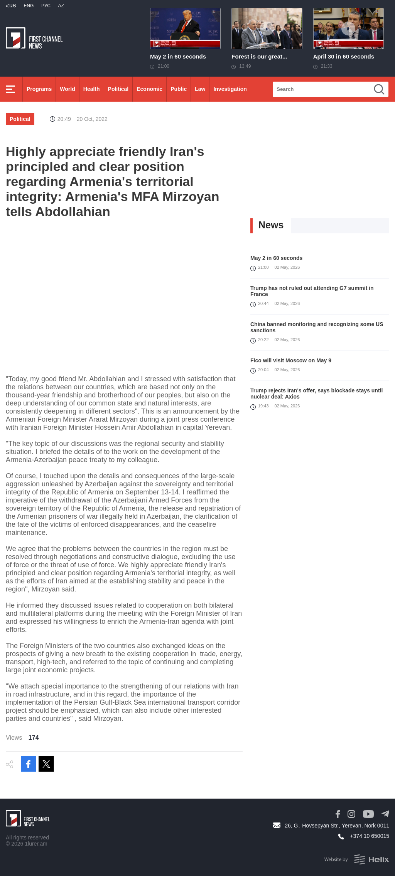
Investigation (229, 89)
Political (118, 89)
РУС (46, 5)
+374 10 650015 (369, 836)
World (67, 89)
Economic (149, 89)
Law (200, 89)
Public (178, 89)
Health (91, 89)
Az (61, 5)
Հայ (11, 5)
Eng (29, 5)
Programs (39, 89)
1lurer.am (36, 844)
